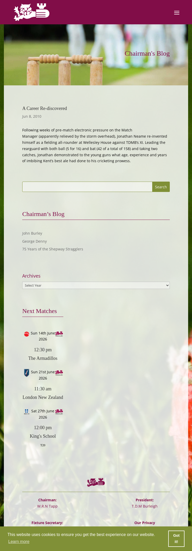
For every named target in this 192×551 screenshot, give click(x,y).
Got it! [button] (176, 538)
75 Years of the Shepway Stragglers (52, 249)
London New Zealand (42, 397)
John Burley (32, 233)
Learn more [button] (18, 541)
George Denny (34, 241)
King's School (43, 436)
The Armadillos (42, 358)
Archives (31, 276)
